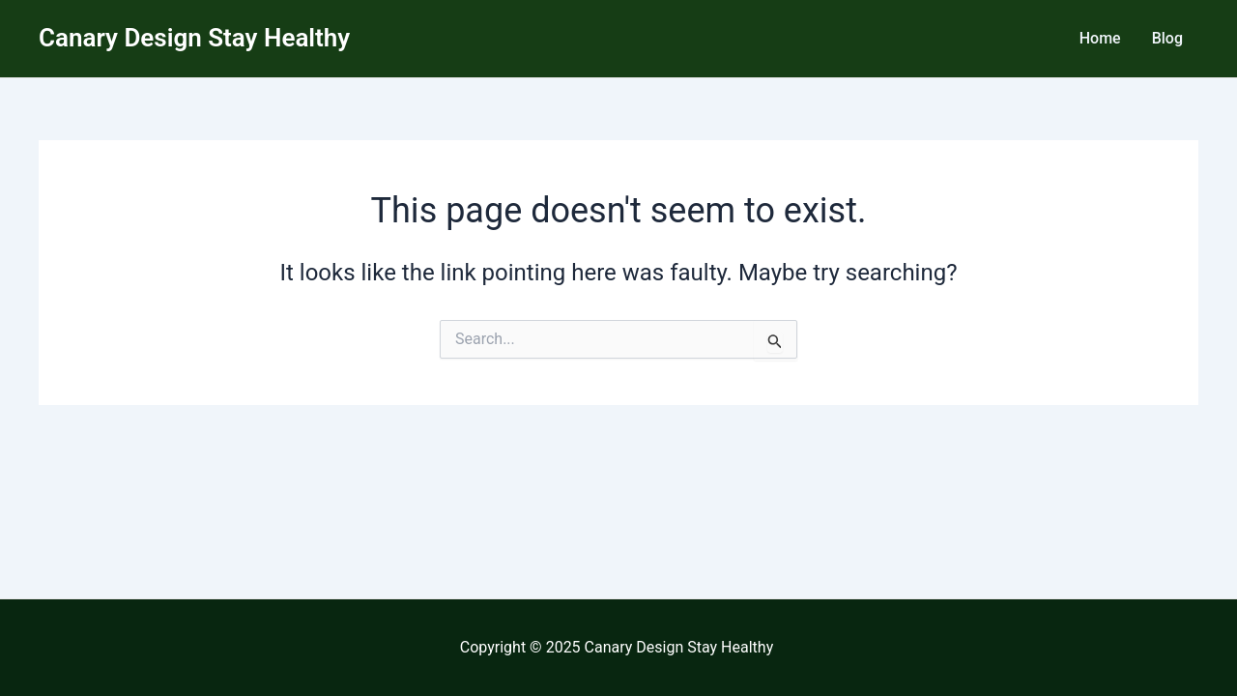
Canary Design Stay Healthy (194, 37)
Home (1100, 38)
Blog (1167, 38)
